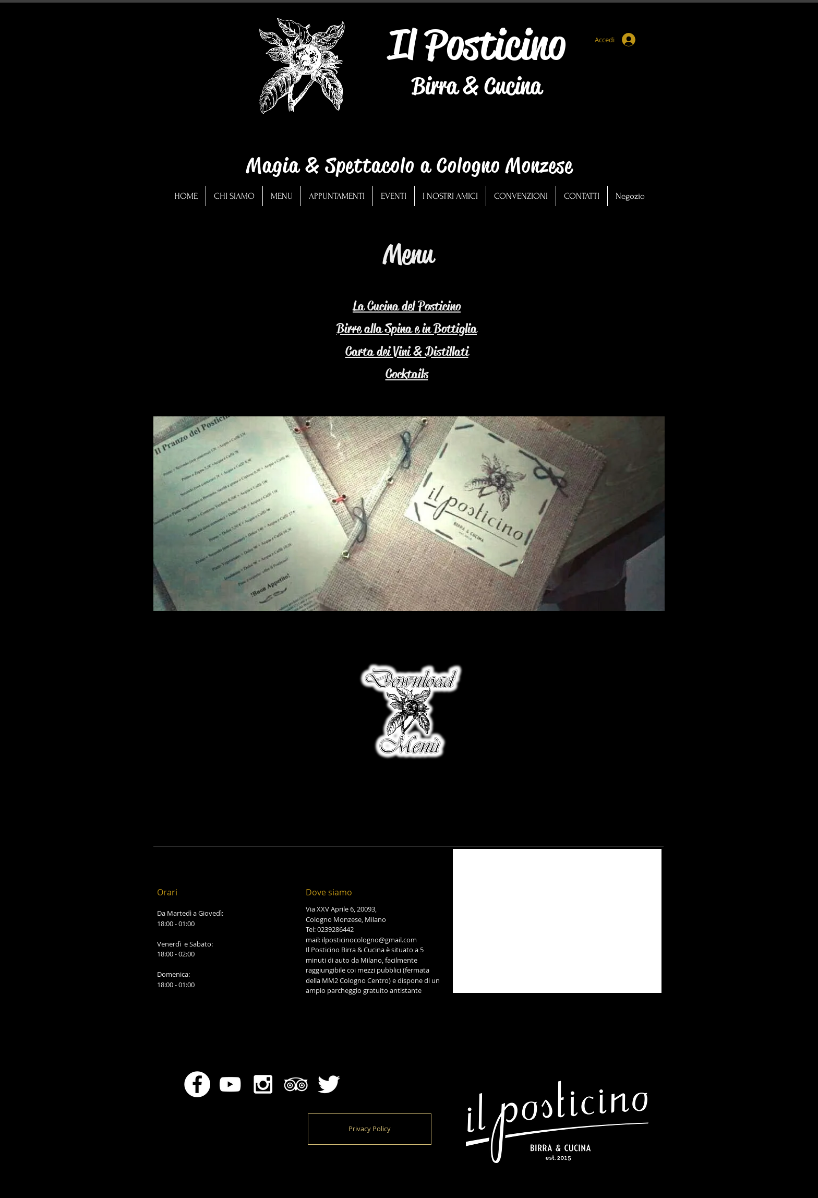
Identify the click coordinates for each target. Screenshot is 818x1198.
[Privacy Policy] (369, 1129)
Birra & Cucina (477, 86)
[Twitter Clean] (329, 1084)
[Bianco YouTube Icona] (230, 1084)
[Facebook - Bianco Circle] (197, 1084)
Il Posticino (477, 44)
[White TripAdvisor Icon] (296, 1084)
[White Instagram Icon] (263, 1084)
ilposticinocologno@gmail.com (369, 939)
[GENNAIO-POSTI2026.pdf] (408, 717)
